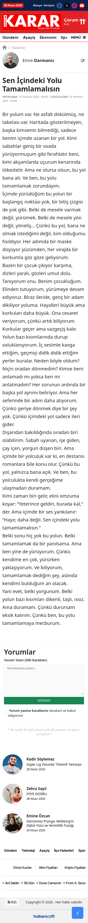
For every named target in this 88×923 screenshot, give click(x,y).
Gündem (10, 38)
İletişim (49, 5)
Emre (38, 60)
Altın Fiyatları (48, 867)
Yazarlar (17, 47)
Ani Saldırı (10, 883)
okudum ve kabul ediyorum (42, 713)
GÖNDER (44, 700)
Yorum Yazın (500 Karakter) (25, 660)
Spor (81, 850)
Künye (37, 5)
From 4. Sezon (75, 883)
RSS (12, 902)
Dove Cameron (48, 883)
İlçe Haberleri (64, 850)
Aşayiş (29, 38)
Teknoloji (28, 850)
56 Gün (27, 883)
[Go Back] (77, 913)
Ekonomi (48, 38)
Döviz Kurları (22, 867)
